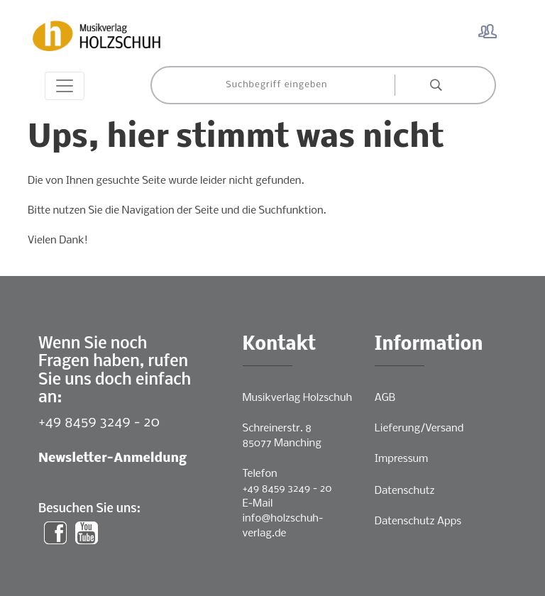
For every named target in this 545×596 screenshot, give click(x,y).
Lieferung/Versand (419, 428)
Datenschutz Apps (418, 521)
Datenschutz (405, 491)
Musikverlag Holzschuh (298, 398)
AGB (385, 398)
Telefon (260, 474)
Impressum (401, 459)
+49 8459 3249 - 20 (99, 422)
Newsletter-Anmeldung (112, 458)
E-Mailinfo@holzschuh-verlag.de (283, 518)
